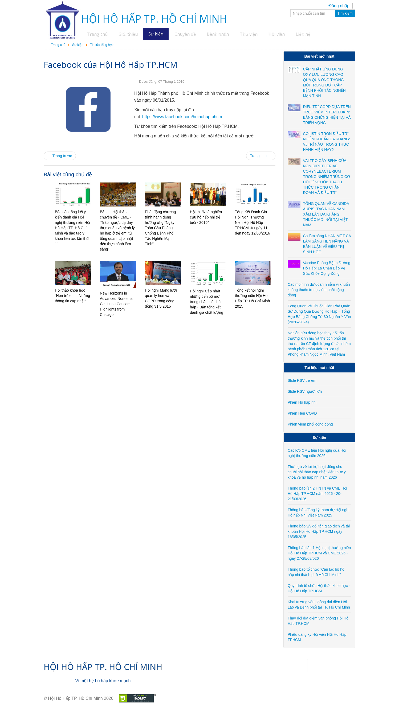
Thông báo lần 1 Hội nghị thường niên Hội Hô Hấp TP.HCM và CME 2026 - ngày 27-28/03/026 (319, 553)
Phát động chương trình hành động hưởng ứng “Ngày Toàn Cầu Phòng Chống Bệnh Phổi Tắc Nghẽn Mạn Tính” (160, 228)
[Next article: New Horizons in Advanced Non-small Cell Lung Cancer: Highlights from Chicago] (260, 156)
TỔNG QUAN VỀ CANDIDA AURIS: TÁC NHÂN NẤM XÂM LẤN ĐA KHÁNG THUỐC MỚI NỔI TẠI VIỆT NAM (326, 214)
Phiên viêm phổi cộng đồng (310, 424)
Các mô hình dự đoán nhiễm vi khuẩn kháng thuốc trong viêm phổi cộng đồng (319, 289)
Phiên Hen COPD (302, 413)
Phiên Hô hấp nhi (302, 402)
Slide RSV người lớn (305, 391)
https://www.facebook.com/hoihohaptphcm (182, 116)
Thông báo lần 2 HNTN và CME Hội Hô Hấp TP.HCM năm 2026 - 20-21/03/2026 (317, 493)
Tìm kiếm (345, 13)
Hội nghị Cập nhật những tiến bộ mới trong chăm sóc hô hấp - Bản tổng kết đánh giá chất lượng (206, 302)
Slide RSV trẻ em (302, 380)
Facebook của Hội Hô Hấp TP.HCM (110, 64)
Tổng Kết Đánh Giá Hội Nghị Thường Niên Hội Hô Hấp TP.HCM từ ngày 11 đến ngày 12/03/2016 (252, 222)
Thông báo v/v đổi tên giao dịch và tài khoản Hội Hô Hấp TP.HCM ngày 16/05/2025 (319, 531)
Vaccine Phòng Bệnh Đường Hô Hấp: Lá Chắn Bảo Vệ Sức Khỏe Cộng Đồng (327, 268)
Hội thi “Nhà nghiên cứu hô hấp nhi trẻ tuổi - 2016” (206, 217)
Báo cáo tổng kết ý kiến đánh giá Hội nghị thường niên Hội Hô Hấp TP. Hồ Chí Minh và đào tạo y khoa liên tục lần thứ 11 (72, 228)
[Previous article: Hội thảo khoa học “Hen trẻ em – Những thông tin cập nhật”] (60, 156)
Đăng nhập (339, 5)
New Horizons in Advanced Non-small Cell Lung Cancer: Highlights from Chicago (117, 304)
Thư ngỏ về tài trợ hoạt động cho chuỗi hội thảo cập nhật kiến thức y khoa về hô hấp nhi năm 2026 (317, 471)
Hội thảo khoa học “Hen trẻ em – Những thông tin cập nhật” (72, 295)
